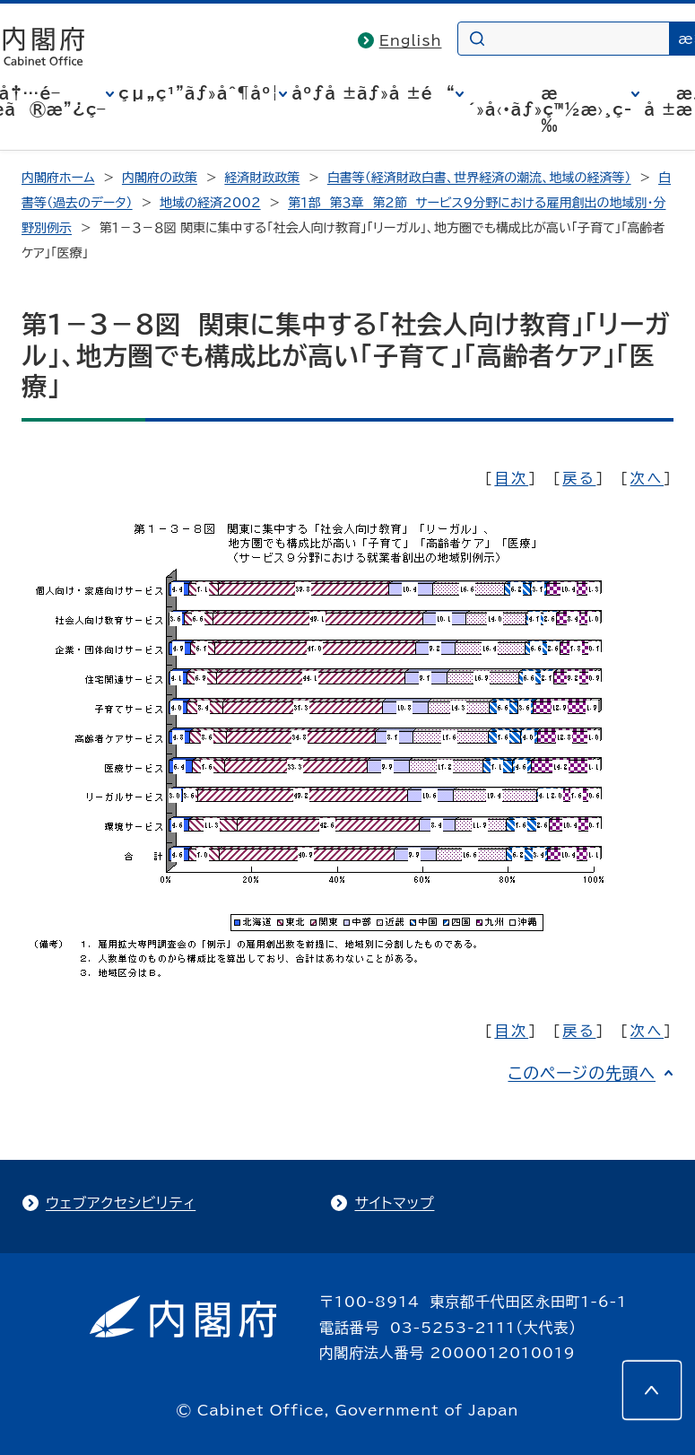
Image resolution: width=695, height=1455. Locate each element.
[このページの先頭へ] (652, 1390)
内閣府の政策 (159, 177)
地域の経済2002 (210, 202)
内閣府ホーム (58, 177)
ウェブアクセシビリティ (120, 1203)
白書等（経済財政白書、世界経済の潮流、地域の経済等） (479, 177)
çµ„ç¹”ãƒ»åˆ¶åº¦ (198, 93)
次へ (647, 478)
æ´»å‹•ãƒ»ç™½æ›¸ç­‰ (550, 109)
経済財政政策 (262, 177)
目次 (511, 478)
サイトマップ (394, 1203)
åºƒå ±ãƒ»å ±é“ (373, 93)
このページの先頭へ (582, 1073)
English (410, 40)
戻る (578, 478)
